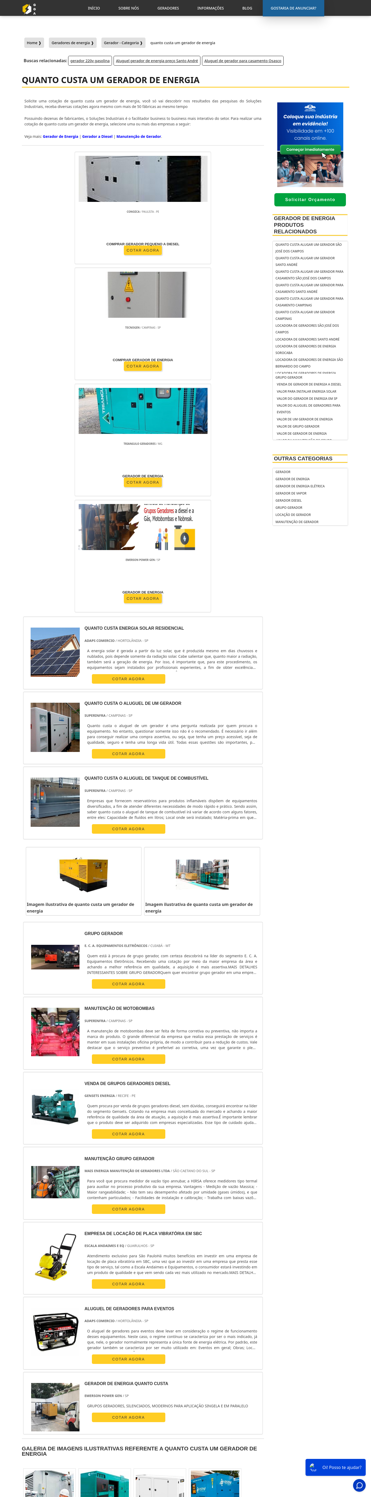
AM (226, 1314)
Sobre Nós (308, 1436)
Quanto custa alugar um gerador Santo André (305, 261)
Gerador (282, 472)
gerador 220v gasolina (90, 60)
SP (98, 1314)
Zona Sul (122, 1362)
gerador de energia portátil (221, 1417)
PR (113, 1314)
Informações (311, 1450)
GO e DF (207, 1314)
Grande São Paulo (180, 1362)
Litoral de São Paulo (220, 1362)
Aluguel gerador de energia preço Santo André (157, 60)
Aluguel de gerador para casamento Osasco (242, 60)
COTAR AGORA (52, 249)
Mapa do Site (311, 1457)
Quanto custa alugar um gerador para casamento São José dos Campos (309, 274)
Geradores (309, 1443)
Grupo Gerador (288, 377)
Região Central (37, 1362)
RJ (52, 1314)
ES (83, 1314)
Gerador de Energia (292, 479)
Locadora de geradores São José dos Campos (307, 328)
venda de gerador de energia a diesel (309, 384)
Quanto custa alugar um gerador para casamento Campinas (309, 301)
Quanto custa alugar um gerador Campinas (305, 315)
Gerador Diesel (288, 500)
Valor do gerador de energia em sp (307, 398)
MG (68, 1314)
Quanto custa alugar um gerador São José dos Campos (308, 247)
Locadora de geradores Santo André (307, 339)
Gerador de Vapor (290, 493)
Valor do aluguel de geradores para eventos (308, 408)
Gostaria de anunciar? (314, 1416)
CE (188, 1314)
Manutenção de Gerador (296, 522)
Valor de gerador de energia (302, 433)
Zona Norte (68, 1362)
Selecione (33, 1314)
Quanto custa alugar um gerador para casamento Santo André (309, 288)
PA (242, 1314)
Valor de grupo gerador (298, 426)
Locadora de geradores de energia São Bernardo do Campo (309, 363)
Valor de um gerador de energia (305, 419)
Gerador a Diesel (97, 136)
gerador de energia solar (218, 1437)
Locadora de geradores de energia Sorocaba (305, 349)
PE (157, 1314)
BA (173, 1314)
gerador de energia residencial (212, 1427)
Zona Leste (148, 1362)
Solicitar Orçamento (310, 199)
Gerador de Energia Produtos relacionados (304, 224)
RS (143, 1314)
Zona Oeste (96, 1362)
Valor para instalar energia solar (306, 391)
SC (128, 1314)
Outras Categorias (303, 458)
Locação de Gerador (293, 514)
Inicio (305, 1429)
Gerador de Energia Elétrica (300, 486)
